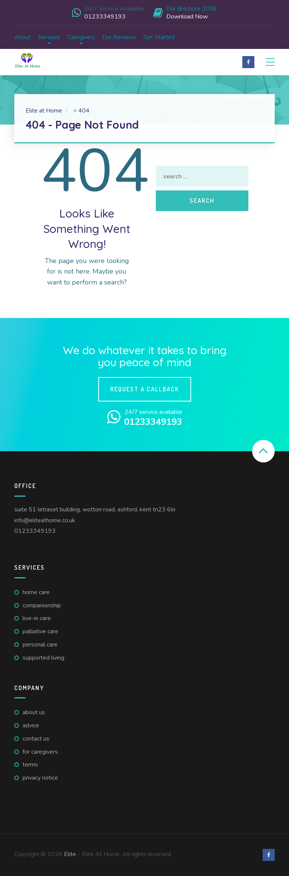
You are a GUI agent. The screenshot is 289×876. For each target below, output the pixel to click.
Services (49, 37)
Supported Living (43, 658)
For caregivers (40, 752)
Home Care (36, 592)
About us (34, 712)
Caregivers (81, 37)
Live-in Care (37, 618)
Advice (31, 725)
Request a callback (144, 389)
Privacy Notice (40, 778)
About (22, 37)
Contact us (36, 739)
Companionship (42, 605)
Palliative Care (40, 631)
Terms (30, 764)
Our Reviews (119, 37)
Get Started (159, 37)
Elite (70, 854)
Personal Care (40, 644)
